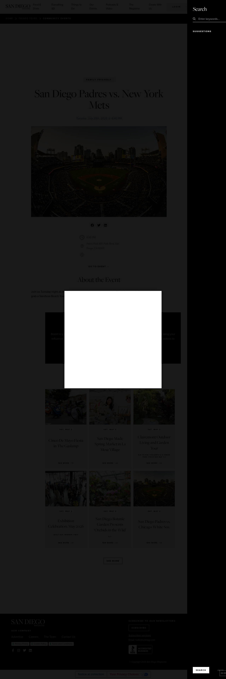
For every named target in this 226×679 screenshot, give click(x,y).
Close (213, 8)
